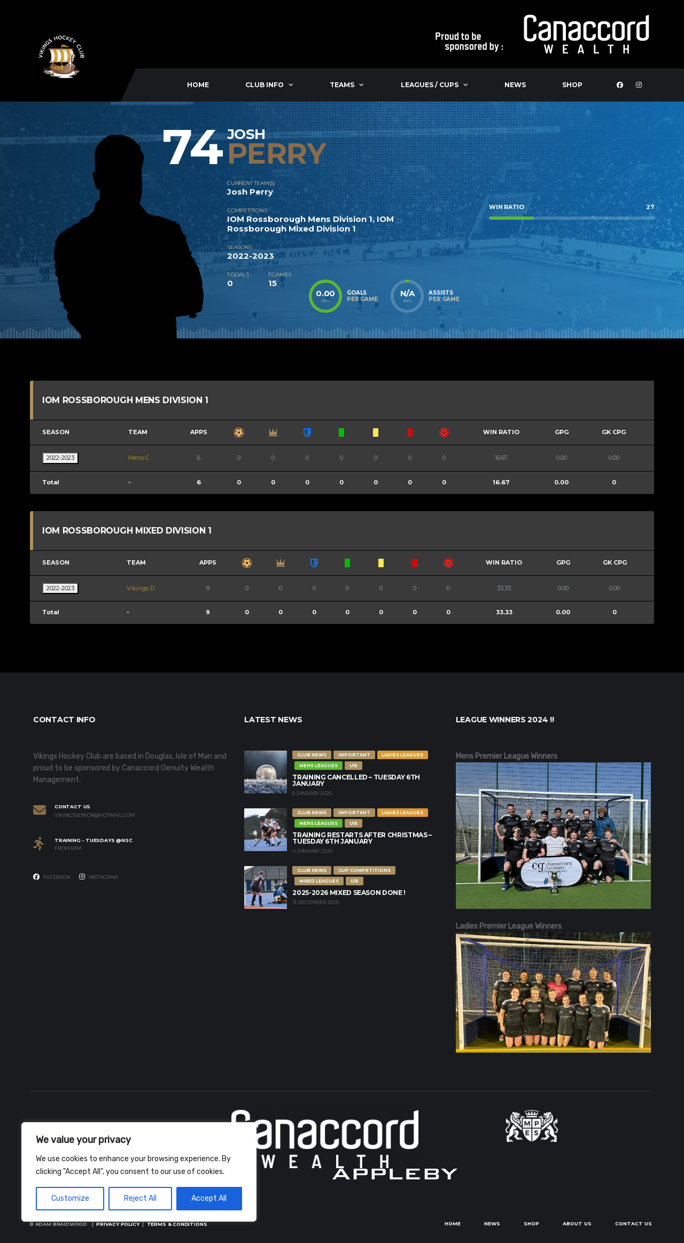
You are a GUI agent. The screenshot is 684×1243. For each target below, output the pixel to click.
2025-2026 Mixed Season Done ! (349, 893)
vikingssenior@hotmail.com (95, 815)
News (515, 85)
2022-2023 (60, 457)
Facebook (52, 877)
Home (198, 85)
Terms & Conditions (177, 1224)
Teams (342, 85)
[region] (138, 1172)
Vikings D (140, 588)
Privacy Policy (117, 1224)
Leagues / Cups (429, 85)
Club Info (264, 85)
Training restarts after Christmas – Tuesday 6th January (361, 838)
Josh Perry (250, 192)
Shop (572, 85)
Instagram (98, 877)
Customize (70, 1198)
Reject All (140, 1198)
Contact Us (633, 1223)
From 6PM (68, 848)
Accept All (209, 1198)
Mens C (138, 457)
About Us (577, 1223)
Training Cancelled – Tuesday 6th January (355, 780)
